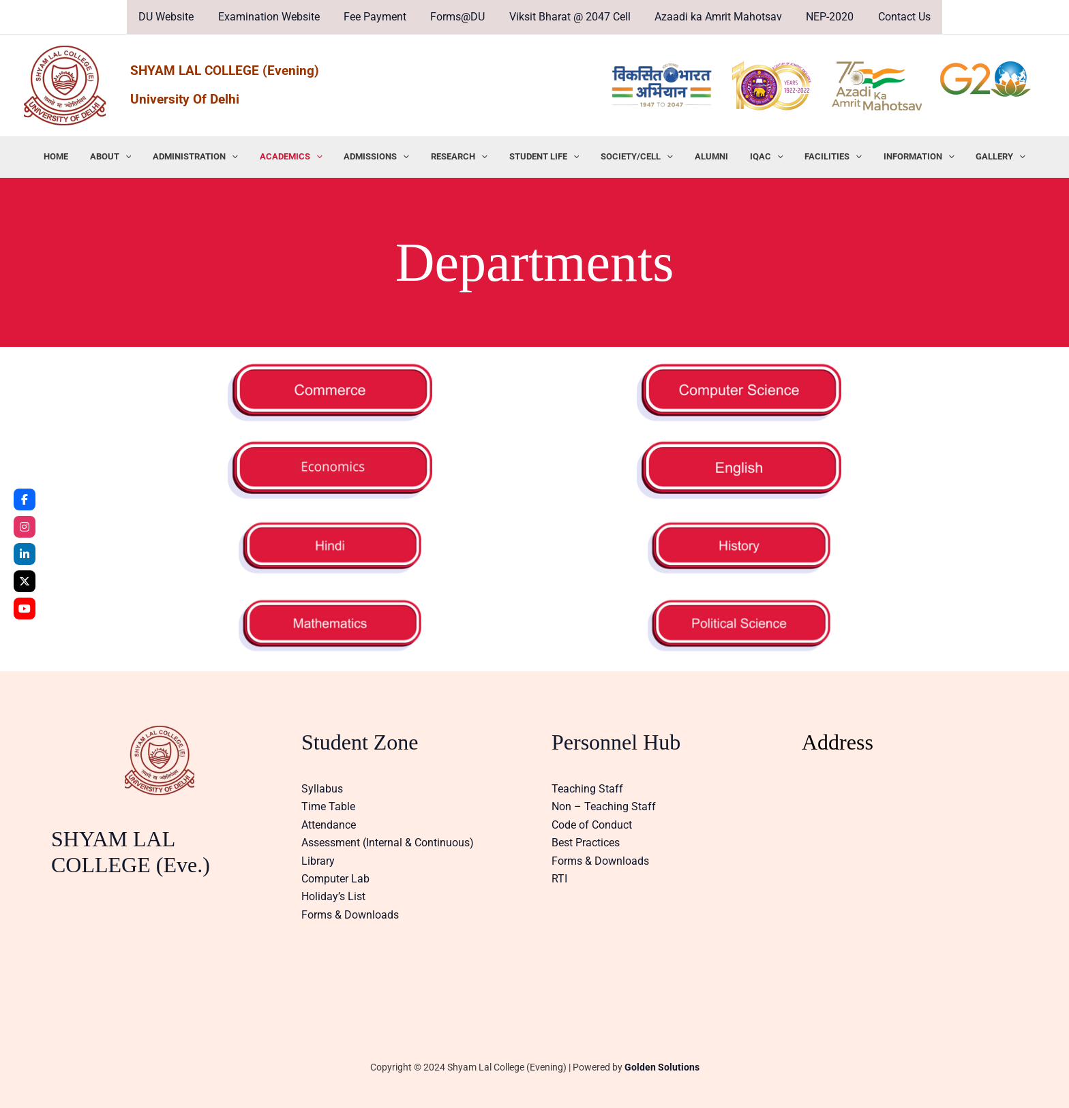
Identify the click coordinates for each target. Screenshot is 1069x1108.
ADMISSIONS (384, 156)
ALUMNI (703, 156)
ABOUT (130, 156)
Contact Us (896, 16)
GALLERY (977, 156)
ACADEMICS (302, 156)
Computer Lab (335, 878)
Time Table (328, 806)
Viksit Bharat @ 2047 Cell (568, 16)
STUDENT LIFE (544, 156)
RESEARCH (463, 156)
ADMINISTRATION (211, 156)
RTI (559, 878)
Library (318, 861)
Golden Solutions (661, 1067)
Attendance (328, 824)
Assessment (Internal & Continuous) (387, 842)
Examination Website (274, 16)
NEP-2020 (824, 16)
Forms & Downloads (350, 914)
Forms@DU (459, 16)
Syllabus (322, 788)
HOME (79, 156)
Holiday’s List (333, 896)
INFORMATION (899, 156)
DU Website (174, 16)
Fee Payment (378, 16)
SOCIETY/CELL (633, 156)
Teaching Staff (587, 788)
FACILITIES (817, 156)
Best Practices (586, 842)
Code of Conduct (592, 824)
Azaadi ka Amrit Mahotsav (715, 16)
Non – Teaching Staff (604, 806)
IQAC (754, 156)
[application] (145, 156)
